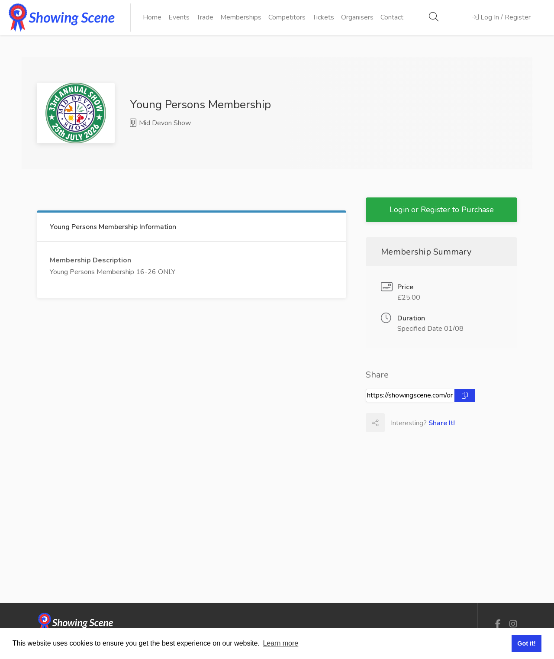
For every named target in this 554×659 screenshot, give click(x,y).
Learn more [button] (280, 643)
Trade (204, 17)
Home (152, 17)
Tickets (323, 17)
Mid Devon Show (160, 123)
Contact (391, 17)
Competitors (287, 17)
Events (179, 17)
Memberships (240, 17)
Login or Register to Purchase (442, 209)
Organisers (357, 17)
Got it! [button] (526, 643)
